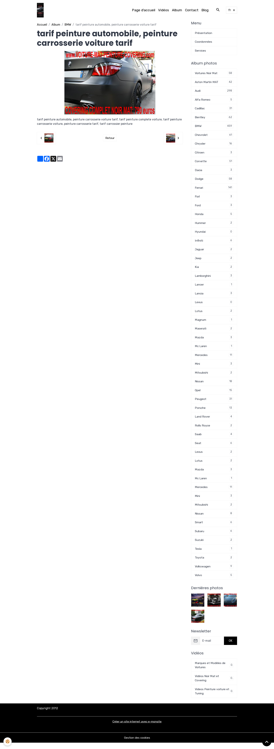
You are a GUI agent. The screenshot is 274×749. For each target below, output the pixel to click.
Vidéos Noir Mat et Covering (214, 684)
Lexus (214, 305)
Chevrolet (214, 136)
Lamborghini (214, 278)
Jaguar (214, 251)
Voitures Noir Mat (214, 73)
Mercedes (214, 358)
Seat (214, 447)
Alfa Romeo (214, 100)
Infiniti (214, 242)
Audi (214, 91)
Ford (214, 207)
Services (201, 50)
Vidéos (163, 10)
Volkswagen (214, 572)
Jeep (214, 260)
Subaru (214, 536)
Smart (214, 527)
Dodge (214, 180)
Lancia (214, 296)
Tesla (214, 554)
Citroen (214, 153)
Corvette (214, 162)
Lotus (214, 314)
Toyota (214, 563)
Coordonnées (204, 42)
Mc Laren (214, 349)
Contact (191, 10)
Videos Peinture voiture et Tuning (214, 697)
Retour (109, 138)
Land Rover (214, 420)
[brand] (41, 10)
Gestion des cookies (137, 744)
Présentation (204, 33)
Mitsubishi (214, 376)
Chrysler (214, 145)
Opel (214, 394)
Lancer (214, 287)
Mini (214, 367)
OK (230, 646)
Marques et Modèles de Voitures (214, 671)
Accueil (42, 24)
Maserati (214, 331)
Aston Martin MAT (214, 82)
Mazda (214, 340)
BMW (68, 24)
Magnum (214, 323)
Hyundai (214, 234)
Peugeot (214, 403)
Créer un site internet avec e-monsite (137, 727)
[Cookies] (8, 741)
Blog (205, 10)
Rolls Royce (214, 429)
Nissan (214, 385)
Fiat (214, 198)
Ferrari (214, 189)
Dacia (214, 171)
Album (177, 10)
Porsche (214, 412)
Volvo (214, 581)
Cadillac (214, 109)
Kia (214, 269)
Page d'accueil (143, 10)
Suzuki (214, 545)
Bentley (214, 118)
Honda (214, 216)
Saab (214, 438)
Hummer (214, 225)
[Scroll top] (266, 741)
